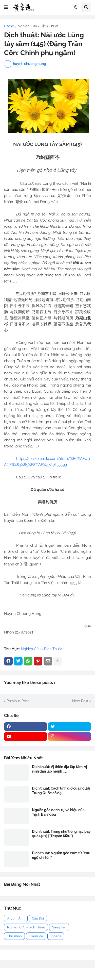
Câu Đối (38, 918)
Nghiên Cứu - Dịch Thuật (38, 26)
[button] (6, 7)
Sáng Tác (59, 927)
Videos (55, 936)
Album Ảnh (16, 918)
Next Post (80, 701)
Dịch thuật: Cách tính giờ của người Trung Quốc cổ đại (61, 790)
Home (9, 26)
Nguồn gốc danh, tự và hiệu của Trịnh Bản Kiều (58, 812)
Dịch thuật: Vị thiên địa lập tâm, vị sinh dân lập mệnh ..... (59, 769)
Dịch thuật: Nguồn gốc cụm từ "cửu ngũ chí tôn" (61, 855)
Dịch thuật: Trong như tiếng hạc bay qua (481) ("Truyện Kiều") (61, 833)
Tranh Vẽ (36, 936)
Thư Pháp (14, 936)
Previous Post (18, 701)
